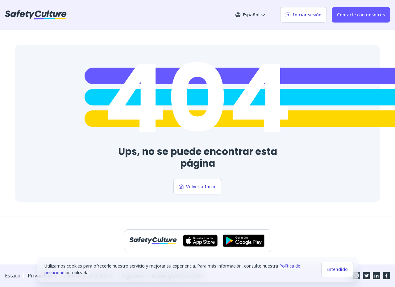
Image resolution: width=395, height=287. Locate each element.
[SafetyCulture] (36, 14)
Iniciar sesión (303, 15)
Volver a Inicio (198, 186)
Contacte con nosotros (361, 15)
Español (250, 15)
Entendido (337, 269)
